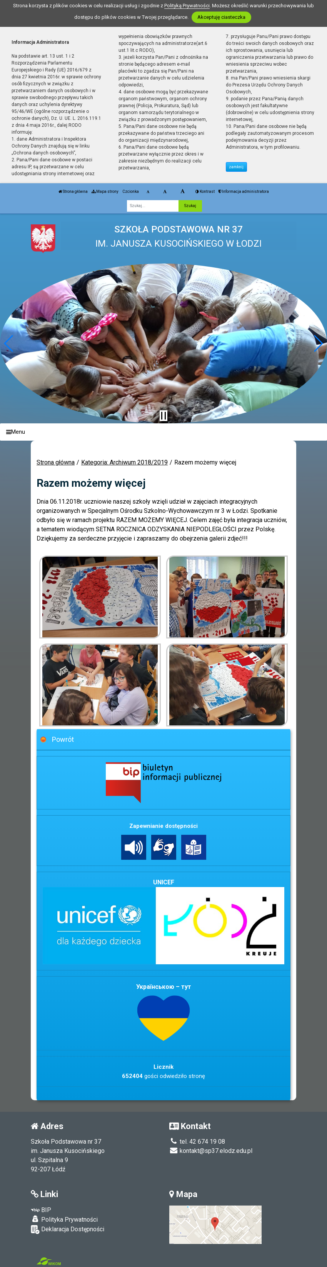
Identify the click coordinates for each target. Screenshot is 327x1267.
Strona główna (73, 191)
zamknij (236, 167)
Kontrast (205, 191)
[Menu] (163, 432)
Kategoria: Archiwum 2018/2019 (124, 462)
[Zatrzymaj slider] (163, 416)
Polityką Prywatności (187, 5)
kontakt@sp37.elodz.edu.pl (210, 1150)
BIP (41, 1210)
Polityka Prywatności (64, 1219)
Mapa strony (105, 191)
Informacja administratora (244, 191)
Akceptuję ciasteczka (221, 17)
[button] (9, 343)
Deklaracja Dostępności (67, 1229)
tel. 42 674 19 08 (197, 1141)
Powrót (63, 739)
